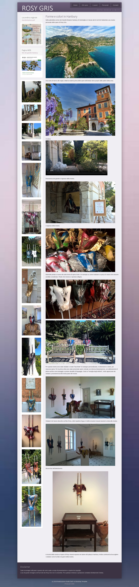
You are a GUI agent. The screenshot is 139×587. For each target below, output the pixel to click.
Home (75, 5)
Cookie (72, 584)
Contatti (115, 5)
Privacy (67, 584)
